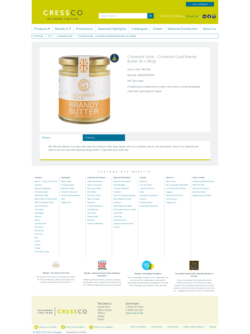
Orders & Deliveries (95, 181)
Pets (36, 238)
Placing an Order (94, 188)
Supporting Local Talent (202, 195)
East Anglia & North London (125, 210)
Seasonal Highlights (112, 28)
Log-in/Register (200, 4)
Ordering (89, 138)
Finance (143, 199)
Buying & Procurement (149, 195)
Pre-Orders (91, 192)
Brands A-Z (63, 28)
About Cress (171, 181)
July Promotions (41, 206)
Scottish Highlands (121, 188)
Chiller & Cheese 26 (69, 192)
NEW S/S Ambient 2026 (44, 202)
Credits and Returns (95, 206)
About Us (209, 28)
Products (42, 28)
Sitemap (212, 327)
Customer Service (147, 188)
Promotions (84, 28)
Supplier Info (66, 202)
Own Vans (91, 213)
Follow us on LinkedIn (45, 327)
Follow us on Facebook (73, 327)
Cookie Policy (173, 327)
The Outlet (39, 210)
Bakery (37, 220)
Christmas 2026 (41, 192)
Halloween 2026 (41, 195)
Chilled (37, 248)
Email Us (192, 16)
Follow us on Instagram (101, 327)
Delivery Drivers (146, 202)
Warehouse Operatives (149, 206)
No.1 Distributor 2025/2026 (177, 185)
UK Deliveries (92, 210)
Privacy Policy (156, 327)
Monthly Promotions (174, 195)
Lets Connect (171, 199)
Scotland (117, 192)
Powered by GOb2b (76, 332)
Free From (39, 234)
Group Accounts (120, 220)
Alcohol (38, 217)
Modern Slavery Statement (194, 327)
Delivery (46, 138)
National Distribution (183, 28)
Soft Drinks (39, 231)
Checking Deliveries (95, 224)
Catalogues (139, 28)
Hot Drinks (39, 227)
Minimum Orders (94, 195)
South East (118, 217)
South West (118, 213)
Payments (91, 202)
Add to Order (66, 181)
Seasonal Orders (199, 192)
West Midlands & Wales (123, 206)
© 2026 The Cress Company (47, 332)
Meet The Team (198, 185)
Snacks (37, 241)
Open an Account (94, 185)
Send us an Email (134, 313)
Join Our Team (146, 185)
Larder (37, 245)
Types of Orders (93, 199)
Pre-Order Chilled (42, 252)
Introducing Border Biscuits (203, 181)
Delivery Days (92, 217)
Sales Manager (119, 185)
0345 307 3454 (171, 16)
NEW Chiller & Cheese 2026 (46, 199)
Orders (158, 28)
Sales (142, 192)
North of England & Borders (125, 195)
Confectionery (40, 224)
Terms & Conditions (139, 327)
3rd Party (90, 220)
